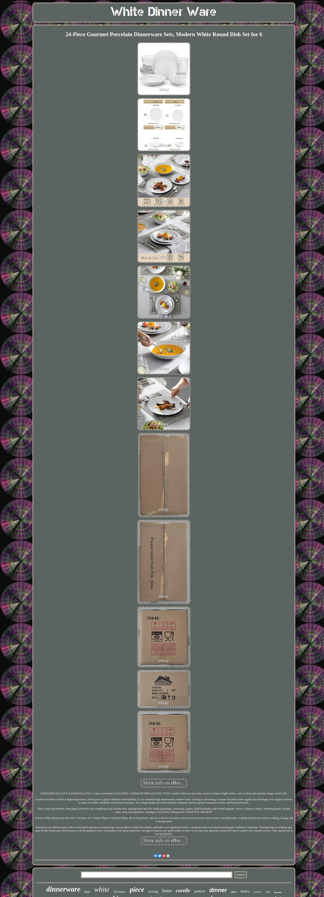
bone (167, 890)
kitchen (277, 892)
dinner (218, 890)
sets (268, 891)
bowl (87, 891)
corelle (183, 890)
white (102, 889)
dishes (245, 891)
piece (137, 889)
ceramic (257, 891)
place (233, 891)
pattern (199, 891)
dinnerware (63, 889)
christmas (120, 891)
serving (153, 891)
